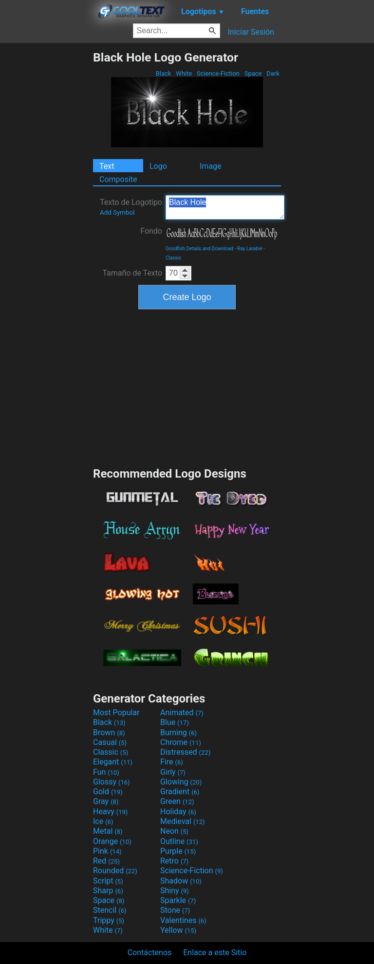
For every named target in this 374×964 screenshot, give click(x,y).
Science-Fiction (218, 73)
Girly (173, 772)
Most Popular (116, 712)
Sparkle (178, 900)
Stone (175, 910)
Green (177, 801)
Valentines (183, 920)
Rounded (115, 870)
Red (106, 860)
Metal (108, 831)
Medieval (182, 821)
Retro (174, 860)
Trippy (108, 920)
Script (108, 880)
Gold (108, 791)
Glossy (111, 781)
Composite (118, 179)
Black (163, 73)
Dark (273, 73)
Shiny (174, 890)
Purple (178, 851)
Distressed (185, 752)
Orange (112, 841)
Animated (182, 712)
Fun (106, 772)
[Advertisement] (46, 196)
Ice (103, 821)
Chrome (180, 742)
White (183, 73)
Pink (107, 851)
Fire (171, 761)
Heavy (110, 811)
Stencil (109, 910)
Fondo (151, 231)
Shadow (181, 880)
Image (211, 166)
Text (106, 166)
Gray (105, 801)
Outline (179, 841)
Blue (174, 722)
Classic (173, 258)
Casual (110, 742)
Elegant (112, 761)
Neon (174, 831)
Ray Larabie (249, 248)
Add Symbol (117, 212)
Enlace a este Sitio (214, 952)
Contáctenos (150, 952)
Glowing (181, 781)
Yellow (178, 930)
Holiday (178, 811)
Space (253, 73)
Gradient (179, 791)
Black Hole (225, 207)
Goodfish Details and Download (199, 248)
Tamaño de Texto (132, 273)
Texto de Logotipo (131, 207)
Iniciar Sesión (250, 32)
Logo (158, 166)
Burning (178, 732)
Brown (109, 732)
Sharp (108, 890)
